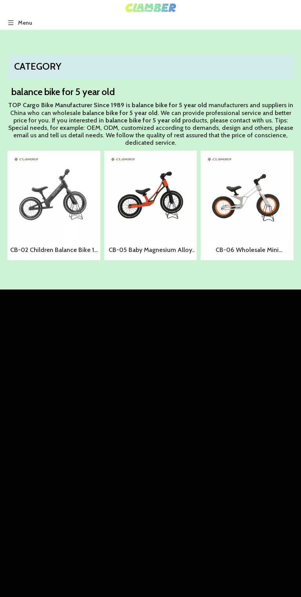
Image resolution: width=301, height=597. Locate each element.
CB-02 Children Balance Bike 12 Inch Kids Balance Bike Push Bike (53, 251)
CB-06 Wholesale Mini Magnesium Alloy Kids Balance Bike (247, 251)
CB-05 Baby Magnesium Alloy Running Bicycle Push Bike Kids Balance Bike (150, 251)
